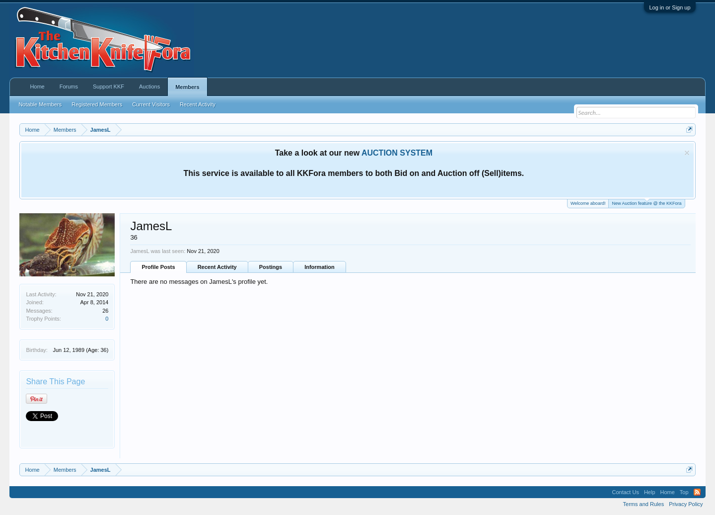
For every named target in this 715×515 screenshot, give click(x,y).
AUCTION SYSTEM (396, 153)
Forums (69, 86)
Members (187, 87)
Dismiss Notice (687, 153)
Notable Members (40, 104)
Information (319, 267)
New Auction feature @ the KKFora (646, 202)
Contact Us (625, 492)
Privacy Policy (686, 504)
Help (649, 492)
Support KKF (108, 86)
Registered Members (97, 104)
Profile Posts (158, 267)
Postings (270, 267)
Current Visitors (151, 104)
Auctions (149, 86)
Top (684, 492)
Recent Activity (217, 267)
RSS (697, 492)
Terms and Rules (643, 504)
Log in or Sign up (669, 7)
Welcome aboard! (588, 203)
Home (37, 86)
